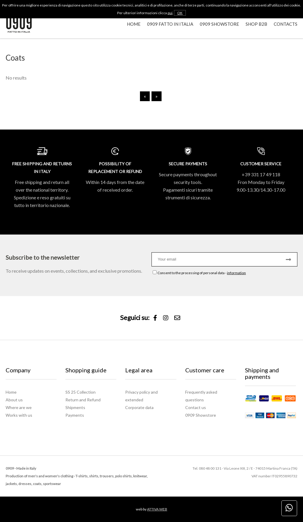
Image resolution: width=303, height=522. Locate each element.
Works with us (19, 415)
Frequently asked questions (201, 396)
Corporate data (139, 407)
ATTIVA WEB (157, 509)
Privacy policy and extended (141, 396)
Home (134, 24)
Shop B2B (256, 24)
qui (170, 13)
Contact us (195, 407)
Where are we (19, 407)
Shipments (75, 407)
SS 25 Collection (80, 392)
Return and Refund (83, 399)
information (236, 273)
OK (180, 13)
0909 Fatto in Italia (170, 24)
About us (14, 399)
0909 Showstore (219, 24)
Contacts (285, 24)
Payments (74, 415)
